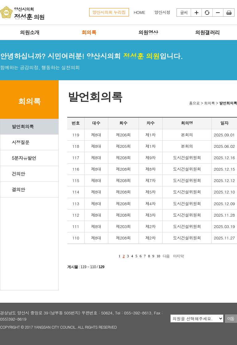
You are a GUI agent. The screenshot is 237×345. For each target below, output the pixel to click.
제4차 (150, 203)
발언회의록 (23, 126)
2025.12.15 (224, 169)
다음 (166, 256)
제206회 (123, 135)
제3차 (150, 215)
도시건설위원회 (187, 157)
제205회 (123, 146)
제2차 (150, 226)
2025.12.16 (224, 157)
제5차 (150, 192)
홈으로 (194, 103)
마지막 (178, 256)
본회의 (187, 135)
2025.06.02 (224, 146)
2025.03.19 (224, 226)
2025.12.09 (224, 203)
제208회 (123, 157)
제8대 (96, 135)
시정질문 (20, 142)
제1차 (150, 135)
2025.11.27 (224, 238)
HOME (139, 12)
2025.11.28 (224, 215)
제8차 (150, 169)
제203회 (123, 226)
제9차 (150, 157)
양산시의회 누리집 (109, 12)
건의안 (18, 173)
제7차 (150, 180)
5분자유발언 (24, 158)
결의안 (18, 189)
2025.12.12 (224, 180)
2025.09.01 (224, 135)
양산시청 (162, 12)
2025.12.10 (224, 192)
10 (158, 256)
